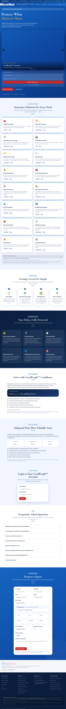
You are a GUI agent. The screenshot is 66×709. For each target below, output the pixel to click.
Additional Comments (20, 637)
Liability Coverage (21, 677)
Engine (19, 619)
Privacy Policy (40, 651)
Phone (34, 594)
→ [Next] (62, 50)
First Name (17, 588)
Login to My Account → (33, 82)
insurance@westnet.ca (23, 1)
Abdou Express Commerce (55, 687)
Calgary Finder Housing (55, 681)
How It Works (44, 4)
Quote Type (18, 599)
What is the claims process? (12, 545)
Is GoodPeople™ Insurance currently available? (17, 530)
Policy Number (22, 491)
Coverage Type (18, 625)
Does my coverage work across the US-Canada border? (19, 550)
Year (18, 614)
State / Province (19, 631)
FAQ (54, 4)
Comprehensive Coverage (23, 681)
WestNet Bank (53, 679)
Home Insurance (5, 679)
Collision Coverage (22, 679)
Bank (64, 4)
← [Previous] (3, 50)
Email (16, 594)
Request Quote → (21, 647)
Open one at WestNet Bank (34, 84)
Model (41, 614)
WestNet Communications (55, 677)
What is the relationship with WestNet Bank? (16, 554)
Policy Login (4, 687)
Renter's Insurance (22, 683)
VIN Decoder (4, 681)
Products (38, 4)
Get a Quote (58, 1)
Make (30, 614)
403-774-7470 (14, 1)
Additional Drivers (37, 625)
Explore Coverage (7, 89)
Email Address (22, 486)
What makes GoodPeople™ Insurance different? (17, 526)
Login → (22, 498)
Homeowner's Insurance (23, 685)
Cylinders (31, 619)
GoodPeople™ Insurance (55, 683)
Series (41, 619)
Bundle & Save (21, 687)
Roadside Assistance (22, 689)
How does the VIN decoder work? (13, 535)
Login (63, 1)
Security (50, 4)
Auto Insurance (5, 677)
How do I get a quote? (10, 559)
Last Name (36, 588)
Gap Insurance (21, 691)
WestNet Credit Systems (55, 685)
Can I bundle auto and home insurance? (15, 540)
